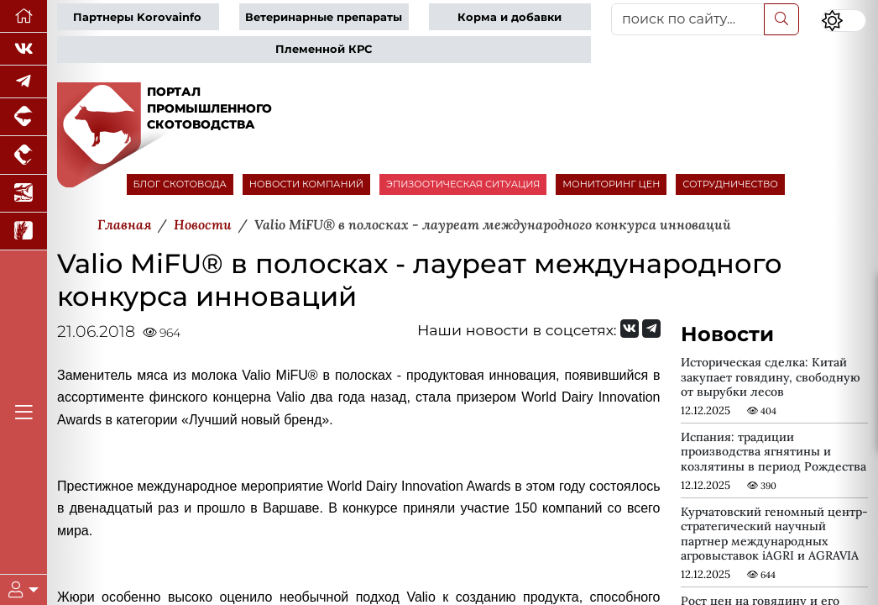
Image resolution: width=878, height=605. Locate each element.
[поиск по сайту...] (688, 19)
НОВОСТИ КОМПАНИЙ (306, 184)
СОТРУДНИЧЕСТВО (730, 184)
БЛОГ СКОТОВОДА (180, 184)
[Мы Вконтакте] (23, 49)
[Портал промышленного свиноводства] (23, 117)
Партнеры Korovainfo (137, 17)
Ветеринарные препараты (323, 17)
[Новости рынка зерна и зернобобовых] (23, 231)
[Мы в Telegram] (23, 82)
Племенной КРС (323, 49)
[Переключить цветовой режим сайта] (843, 20)
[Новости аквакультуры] (23, 194)
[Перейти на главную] (23, 16)
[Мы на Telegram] (651, 328)
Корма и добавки (509, 17)
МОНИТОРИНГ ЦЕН (611, 184)
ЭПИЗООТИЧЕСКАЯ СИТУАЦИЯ (463, 184)
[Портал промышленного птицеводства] (23, 155)
